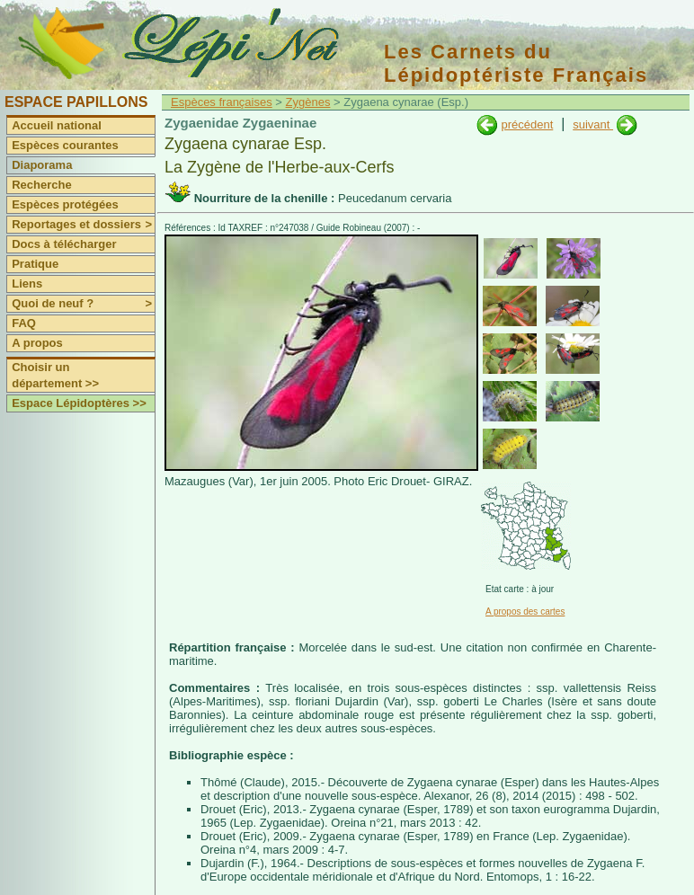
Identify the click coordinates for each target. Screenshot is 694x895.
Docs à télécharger (64, 244)
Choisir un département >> (55, 375)
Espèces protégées (65, 204)
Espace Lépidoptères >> (79, 403)
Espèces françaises (221, 102)
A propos (37, 343)
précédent (527, 124)
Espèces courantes (65, 145)
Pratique (35, 263)
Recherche (41, 184)
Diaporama (42, 165)
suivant (593, 124)
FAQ (24, 323)
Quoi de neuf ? (83, 304)
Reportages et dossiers (83, 225)
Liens (27, 283)
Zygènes (308, 102)
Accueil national (57, 125)
